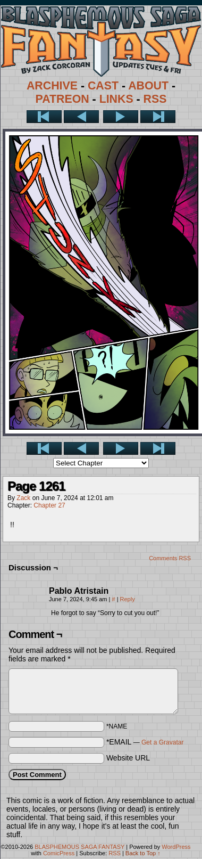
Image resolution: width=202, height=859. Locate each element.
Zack (23, 498)
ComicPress (58, 853)
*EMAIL (145, 742)
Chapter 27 (49, 505)
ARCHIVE (52, 85)
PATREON (62, 99)
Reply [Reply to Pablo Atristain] (127, 599)
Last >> (157, 116)
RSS (155, 99)
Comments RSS (170, 558)
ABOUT (148, 85)
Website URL (128, 758)
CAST (103, 85)
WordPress (176, 847)
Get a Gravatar (162, 742)
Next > (120, 116)
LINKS (116, 99)
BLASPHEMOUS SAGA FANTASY (79, 847)
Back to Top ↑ (143, 853)
